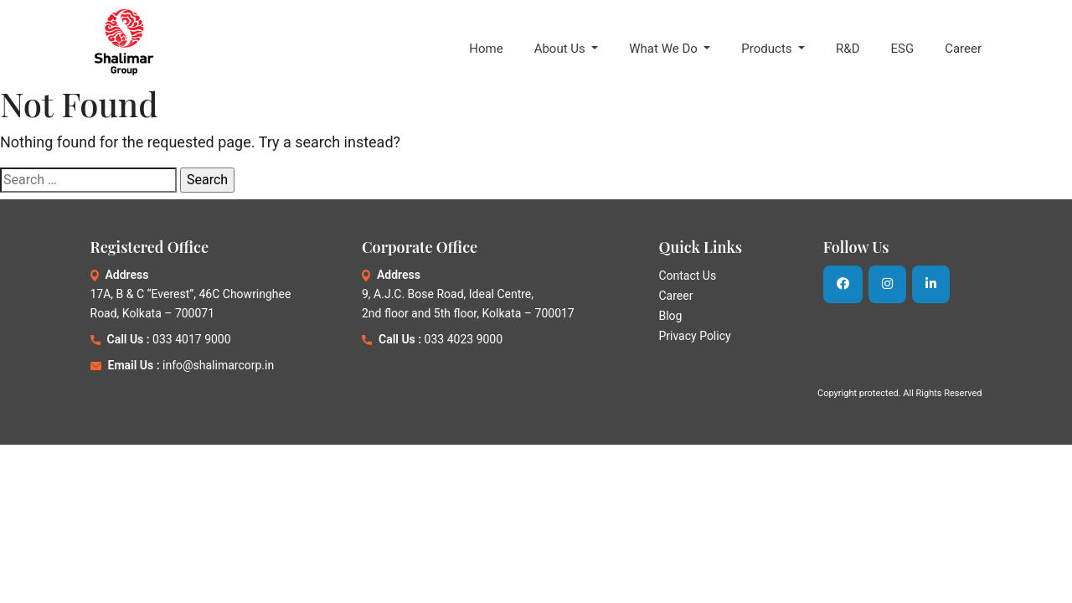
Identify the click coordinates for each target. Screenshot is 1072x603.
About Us (561, 48)
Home (485, 48)
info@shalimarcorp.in (218, 365)
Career (963, 48)
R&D (847, 48)
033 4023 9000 (464, 339)
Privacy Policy (694, 336)
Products (768, 48)
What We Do (664, 48)
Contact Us (687, 275)
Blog (670, 315)
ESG (902, 48)
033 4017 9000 (191, 339)
